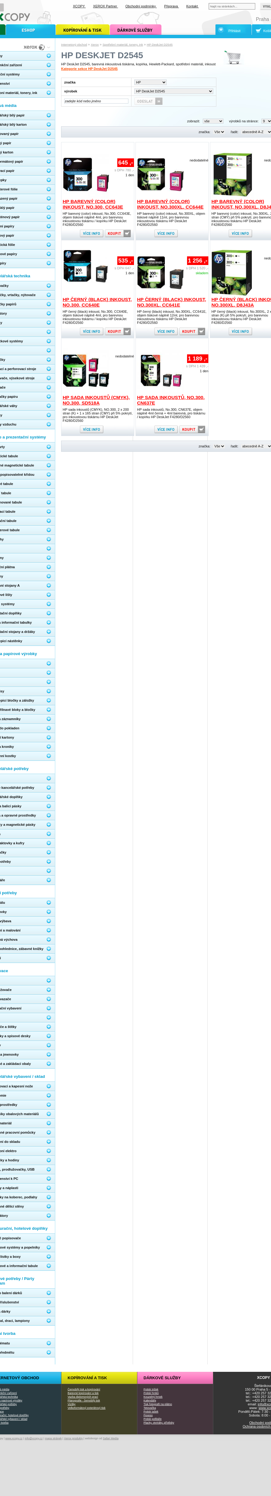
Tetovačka (150, 1407)
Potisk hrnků (151, 1393)
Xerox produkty (73, 1438)
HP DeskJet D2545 (160, 44)
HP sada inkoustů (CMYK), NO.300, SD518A (96, 400)
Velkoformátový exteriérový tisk (87, 1407)
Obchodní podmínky (141, 6)
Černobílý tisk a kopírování (84, 1389)
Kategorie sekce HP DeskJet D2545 (89, 69)
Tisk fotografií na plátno (158, 1404)
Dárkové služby (162, 1378)
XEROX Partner (105, 6)
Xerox (95, 44)
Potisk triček (151, 1389)
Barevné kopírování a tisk (83, 1393)
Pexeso (148, 1415)
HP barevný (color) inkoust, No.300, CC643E (93, 204)
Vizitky (72, 1404)
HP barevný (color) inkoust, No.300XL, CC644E (170, 204)
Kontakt (192, 6)
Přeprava (171, 6)
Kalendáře (150, 1400)
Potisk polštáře (152, 1419)
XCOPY (79, 6)
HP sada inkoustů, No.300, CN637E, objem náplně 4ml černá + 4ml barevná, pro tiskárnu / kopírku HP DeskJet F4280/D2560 (171, 413)
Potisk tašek (151, 1411)
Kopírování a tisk (87, 1378)
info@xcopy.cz (34, 1438)
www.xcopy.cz (14, 1438)
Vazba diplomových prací (83, 1396)
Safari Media (111, 1438)
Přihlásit (234, 31)
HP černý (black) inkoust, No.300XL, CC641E (171, 302)
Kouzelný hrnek (153, 1396)
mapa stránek (53, 1438)
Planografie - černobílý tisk (84, 1400)
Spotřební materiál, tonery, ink (122, 44)
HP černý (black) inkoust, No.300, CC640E (97, 302)
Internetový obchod (74, 44)
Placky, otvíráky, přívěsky (159, 1422)
